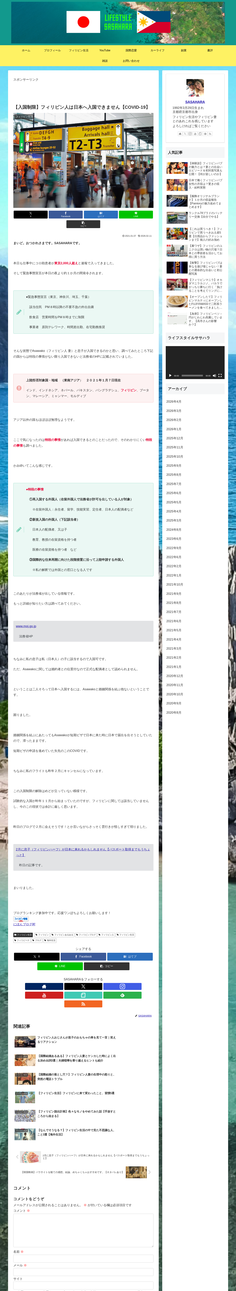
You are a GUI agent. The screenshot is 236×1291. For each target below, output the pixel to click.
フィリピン (42, 925)
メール (20, 1196)
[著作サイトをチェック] (59, 976)
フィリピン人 (106, 925)
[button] (130, 215)
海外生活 (49, 931)
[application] (195, 362)
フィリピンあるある (62, 925)
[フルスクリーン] (220, 375)
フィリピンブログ (86, 925)
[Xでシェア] (36, 215)
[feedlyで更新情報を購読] (99, 976)
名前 (18, 1183)
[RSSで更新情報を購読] (107, 976)
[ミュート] (214, 375)
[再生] (170, 375)
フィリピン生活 (23, 925)
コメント (21, 1142)
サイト (18, 1210)
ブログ (36, 931)
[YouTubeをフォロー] (83, 976)
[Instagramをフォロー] (75, 976)
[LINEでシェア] (107, 215)
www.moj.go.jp (26, 616)
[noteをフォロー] (91, 976)
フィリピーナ (22, 931)
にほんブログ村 (24, 914)
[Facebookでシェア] (60, 215)
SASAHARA (195, 102)
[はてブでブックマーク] (83, 215)
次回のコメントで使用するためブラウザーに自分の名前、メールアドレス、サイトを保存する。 (85, 1223)
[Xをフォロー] (67, 976)
